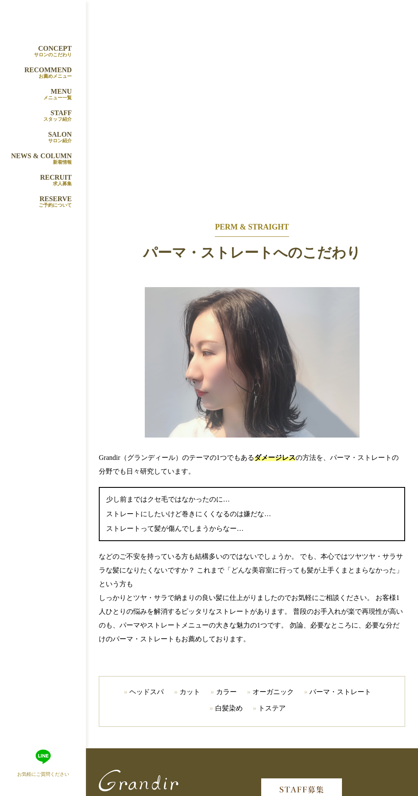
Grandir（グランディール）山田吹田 (47, 19)
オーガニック (273, 691)
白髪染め (229, 708)
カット (190, 691)
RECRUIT (40, 180)
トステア (272, 708)
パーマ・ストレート (340, 691)
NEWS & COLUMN (40, 159)
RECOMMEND (40, 73)
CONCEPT (40, 51)
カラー (226, 691)
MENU (40, 94)
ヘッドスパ (146, 691)
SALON (40, 137)
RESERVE (40, 202)
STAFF (40, 116)
